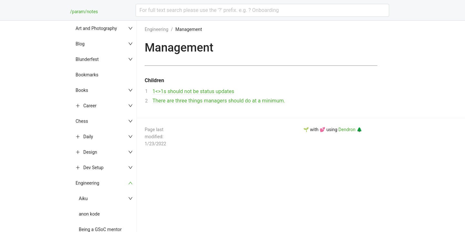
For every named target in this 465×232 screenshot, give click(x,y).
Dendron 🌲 (350, 129)
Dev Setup (93, 167)
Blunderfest (87, 59)
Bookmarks (87, 74)
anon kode (89, 214)
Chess (82, 121)
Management (188, 29)
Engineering (87, 183)
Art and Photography (96, 28)
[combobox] (262, 10)
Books (82, 90)
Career (90, 105)
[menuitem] (104, 28)
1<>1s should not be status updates (193, 91)
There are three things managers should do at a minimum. (218, 101)
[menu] (104, 126)
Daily (88, 136)
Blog (80, 43)
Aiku (83, 198)
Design (90, 152)
